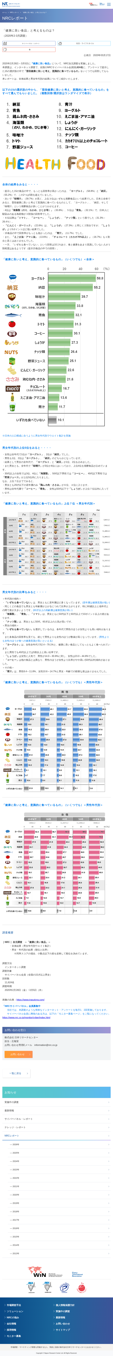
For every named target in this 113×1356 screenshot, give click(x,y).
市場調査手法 (14, 1305)
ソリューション (15, 1311)
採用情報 (11, 1330)
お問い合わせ (63, 1323)
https (5, 1017)
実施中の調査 (63, 1311)
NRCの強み (13, 1317)
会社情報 (11, 1323)
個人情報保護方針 (65, 1305)
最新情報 (60, 1317)
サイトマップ (63, 1330)
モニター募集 (14, 1336)
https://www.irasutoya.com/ (30, 999)
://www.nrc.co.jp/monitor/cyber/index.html (29, 1017)
